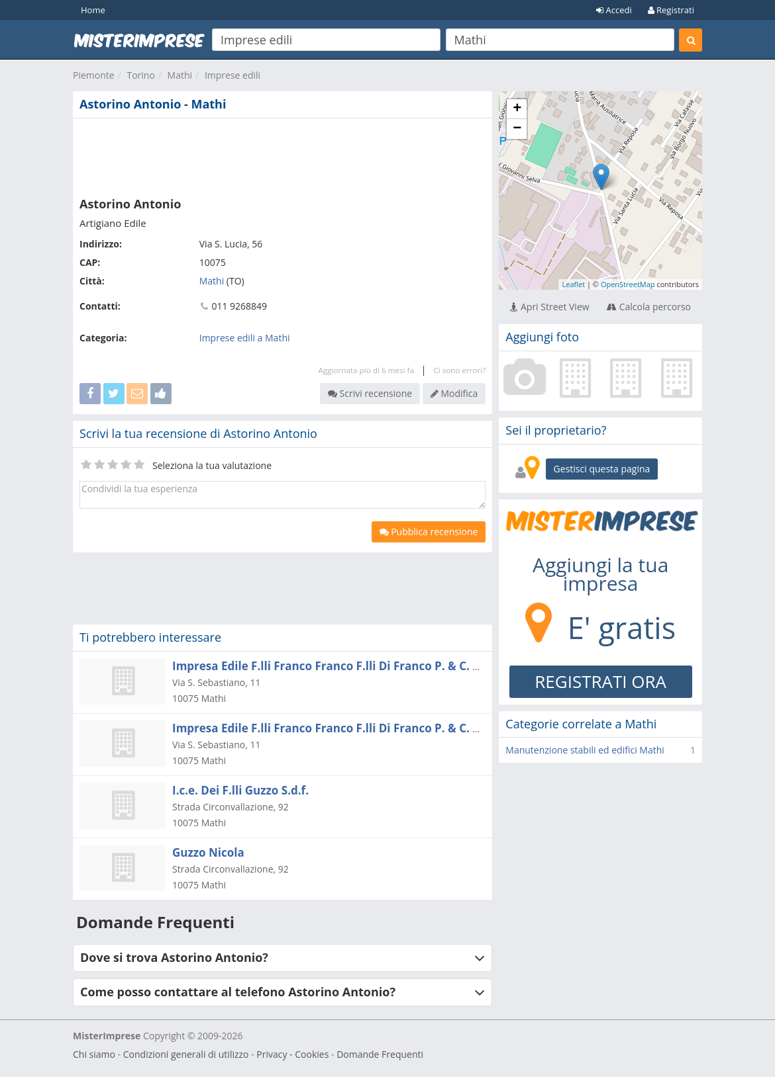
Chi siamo (94, 1054)
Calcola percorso (649, 306)
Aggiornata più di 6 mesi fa (366, 370)
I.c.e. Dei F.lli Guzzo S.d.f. (240, 790)
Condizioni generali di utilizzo (186, 1054)
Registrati (671, 10)
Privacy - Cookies (292, 1054)
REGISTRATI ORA (600, 681)
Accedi (614, 10)
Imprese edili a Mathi (244, 337)
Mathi (180, 75)
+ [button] (517, 109)
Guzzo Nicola (208, 852)
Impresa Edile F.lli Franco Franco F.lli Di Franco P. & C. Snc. (333, 665)
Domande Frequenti (379, 1054)
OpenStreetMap (628, 284)
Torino (140, 75)
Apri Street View (549, 306)
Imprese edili (232, 75)
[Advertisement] (282, 155)
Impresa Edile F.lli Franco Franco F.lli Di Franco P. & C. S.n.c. (336, 728)
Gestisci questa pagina (602, 468)
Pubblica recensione (429, 531)
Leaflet (573, 284)
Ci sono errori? (459, 370)
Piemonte (94, 75)
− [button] (517, 129)
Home (93, 10)
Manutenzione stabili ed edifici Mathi (584, 750)
